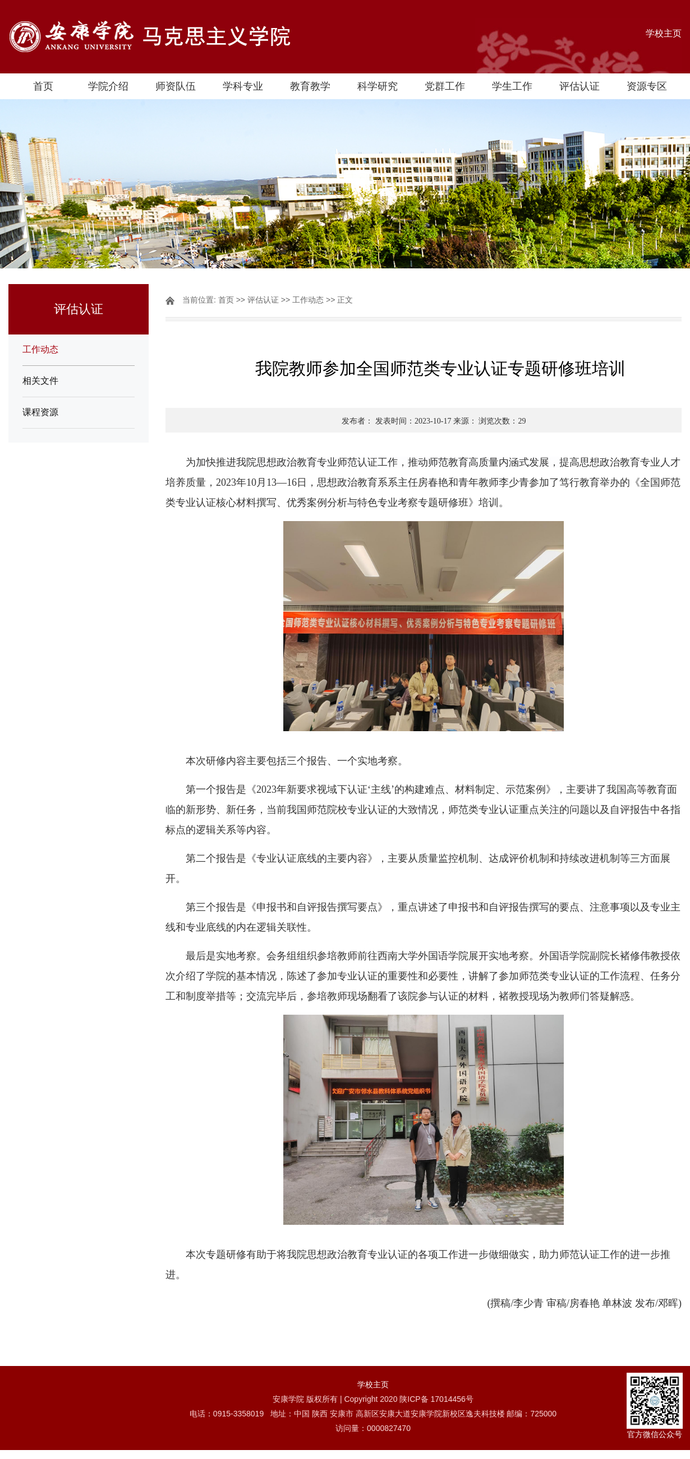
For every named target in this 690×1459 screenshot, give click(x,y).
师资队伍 (175, 86)
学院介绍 (108, 86)
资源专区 (647, 86)
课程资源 (40, 412)
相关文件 (40, 380)
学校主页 (664, 33)
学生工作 (512, 86)
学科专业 (243, 86)
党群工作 (445, 86)
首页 (43, 86)
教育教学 (310, 86)
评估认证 (579, 86)
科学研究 (377, 86)
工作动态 (40, 349)
